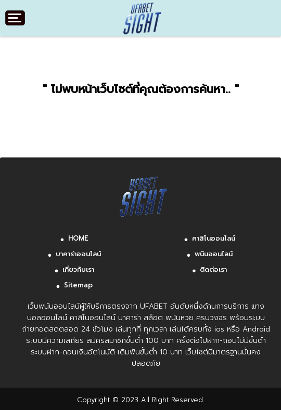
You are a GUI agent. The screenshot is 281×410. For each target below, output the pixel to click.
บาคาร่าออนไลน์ (78, 254)
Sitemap (78, 285)
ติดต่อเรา (213, 269)
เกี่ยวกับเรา (78, 269)
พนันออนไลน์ (214, 254)
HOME (78, 238)
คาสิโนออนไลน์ (213, 238)
